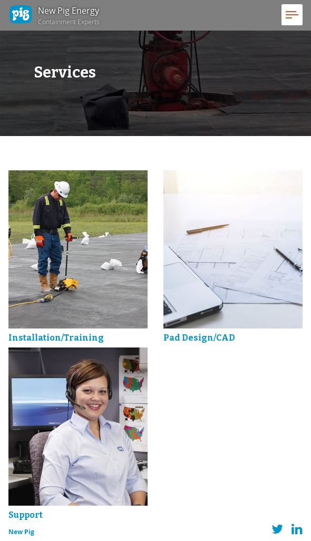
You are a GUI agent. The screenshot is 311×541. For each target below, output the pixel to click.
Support (25, 515)
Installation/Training (56, 338)
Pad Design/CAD (199, 338)
